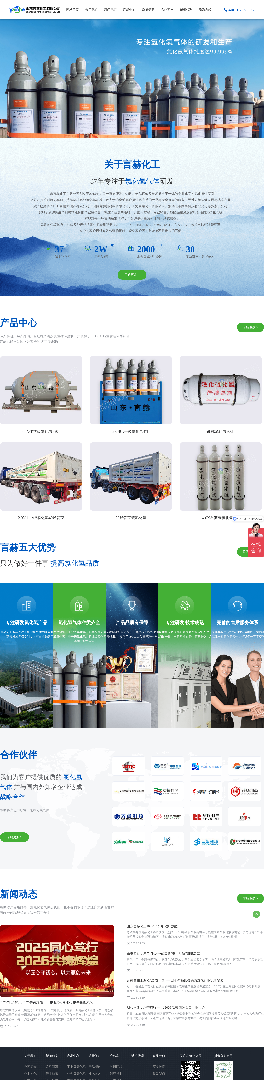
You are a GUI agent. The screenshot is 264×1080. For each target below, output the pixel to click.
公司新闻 (52, 1066)
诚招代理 (186, 9)
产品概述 (95, 1066)
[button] (120, 133)
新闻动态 (110, 9)
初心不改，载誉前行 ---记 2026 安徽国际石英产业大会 (166, 1007)
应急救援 (159, 1066)
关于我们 (91, 9)
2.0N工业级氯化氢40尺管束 (41, 518)
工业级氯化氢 (76, 1066)
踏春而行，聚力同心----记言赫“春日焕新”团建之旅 (163, 953)
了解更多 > (131, 274)
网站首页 (72, 9)
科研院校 (116, 1066)
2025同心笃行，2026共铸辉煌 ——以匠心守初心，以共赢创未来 (46, 1002)
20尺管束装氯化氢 (131, 518)
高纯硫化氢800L (220, 431)
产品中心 (129, 9)
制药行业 (116, 1073)
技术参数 (95, 1073)
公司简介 (30, 1066)
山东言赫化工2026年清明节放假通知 (153, 926)
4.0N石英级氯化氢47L (220, 518)
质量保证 (148, 9)
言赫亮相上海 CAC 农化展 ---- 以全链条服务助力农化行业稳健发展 (175, 980)
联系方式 (205, 9)
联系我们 (159, 1073)
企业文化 (30, 1073)
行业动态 (52, 1073)
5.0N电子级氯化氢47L (131, 431)
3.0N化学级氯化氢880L (41, 431)
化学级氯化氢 (76, 1073)
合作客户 (167, 9)
